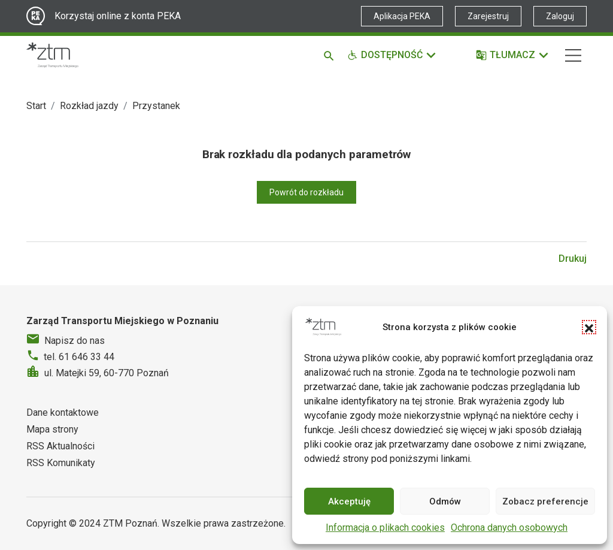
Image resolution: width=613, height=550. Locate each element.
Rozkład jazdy (89, 105)
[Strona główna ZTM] (52, 55)
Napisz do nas (74, 340)
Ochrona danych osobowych (509, 527)
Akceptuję (349, 501)
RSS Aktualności (60, 446)
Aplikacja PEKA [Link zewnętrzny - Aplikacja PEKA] (402, 16)
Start (36, 105)
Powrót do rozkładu (306, 192)
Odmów (445, 501)
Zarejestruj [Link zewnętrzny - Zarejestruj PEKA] (488, 16)
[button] (589, 327)
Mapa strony (52, 429)
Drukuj (573, 258)
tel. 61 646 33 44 (79, 356)
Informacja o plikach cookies (385, 527)
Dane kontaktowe (62, 412)
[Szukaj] (330, 55)
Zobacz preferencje (545, 501)
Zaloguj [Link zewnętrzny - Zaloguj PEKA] (560, 16)
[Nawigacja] (573, 55)
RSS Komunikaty (60, 463)
